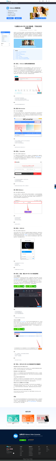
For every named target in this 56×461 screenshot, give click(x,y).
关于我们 (39, 448)
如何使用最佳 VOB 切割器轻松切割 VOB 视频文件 (13, 423)
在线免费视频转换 (31, 449)
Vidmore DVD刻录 (22, 321)
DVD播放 (25, 234)
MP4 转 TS (3, 40)
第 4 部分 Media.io (18, 55)
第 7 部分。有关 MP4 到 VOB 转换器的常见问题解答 (22, 58)
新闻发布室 (39, 452)
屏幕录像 (21, 449)
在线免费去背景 (30, 452)
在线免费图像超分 (31, 455)
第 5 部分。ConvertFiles (19, 56)
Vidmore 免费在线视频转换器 (32, 401)
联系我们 (39, 449)
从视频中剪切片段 (38, 156)
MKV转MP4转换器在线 (4, 35)
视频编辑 (21, 455)
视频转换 (21, 448)
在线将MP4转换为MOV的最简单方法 (43, 422)
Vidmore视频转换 (15, 8)
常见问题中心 (47, 449)
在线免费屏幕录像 (31, 448)
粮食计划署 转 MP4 (4, 41)
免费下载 (10, 18)
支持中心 (47, 448)
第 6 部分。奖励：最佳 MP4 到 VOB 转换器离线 (22, 57)
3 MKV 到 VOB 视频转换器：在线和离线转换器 (28, 423)
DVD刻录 (21, 452)
